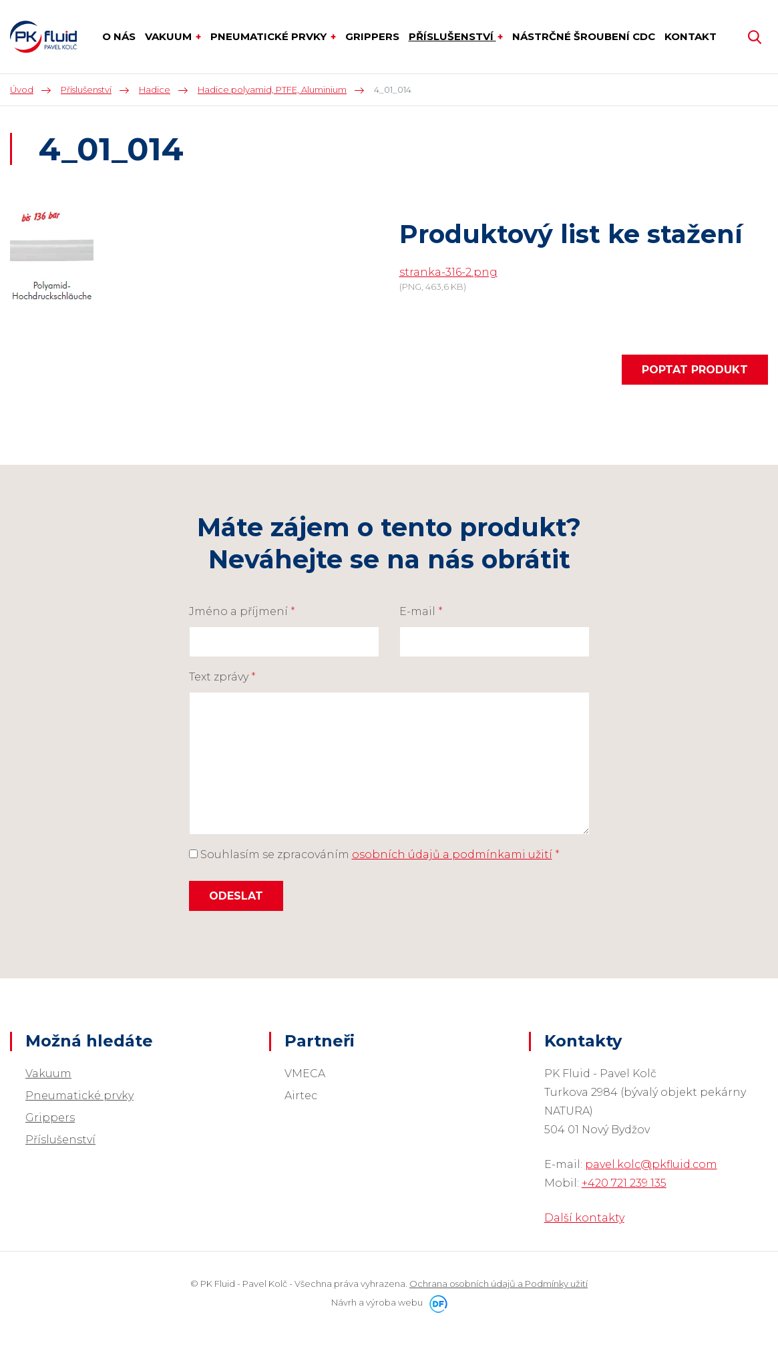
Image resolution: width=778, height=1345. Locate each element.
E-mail (421, 611)
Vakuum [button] (169, 36)
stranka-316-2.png (448, 272)
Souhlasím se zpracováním (374, 854)
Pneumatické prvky (79, 1095)
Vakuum (48, 1073)
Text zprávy (222, 676)
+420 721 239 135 (624, 1183)
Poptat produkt (695, 369)
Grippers (50, 1117)
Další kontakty (584, 1217)
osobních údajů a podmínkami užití (452, 854)
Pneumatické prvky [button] (269, 36)
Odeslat (236, 896)
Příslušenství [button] (452, 36)
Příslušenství (60, 1139)
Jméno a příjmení (242, 611)
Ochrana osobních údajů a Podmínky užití (498, 1283)
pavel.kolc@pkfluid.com (651, 1164)
